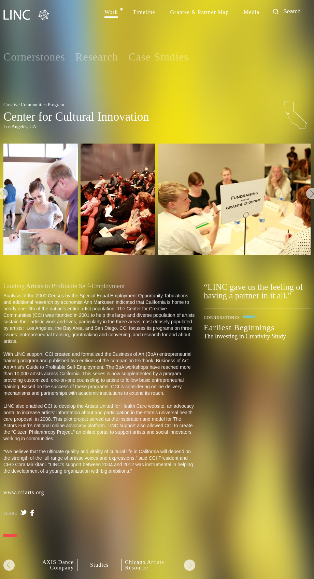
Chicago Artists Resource (144, 565)
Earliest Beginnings (239, 327)
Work (111, 12)
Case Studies (158, 56)
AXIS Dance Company (58, 565)
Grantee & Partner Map (199, 12)
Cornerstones (34, 56)
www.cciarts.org (23, 492)
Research (96, 56)
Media (251, 12)
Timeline (144, 12)
